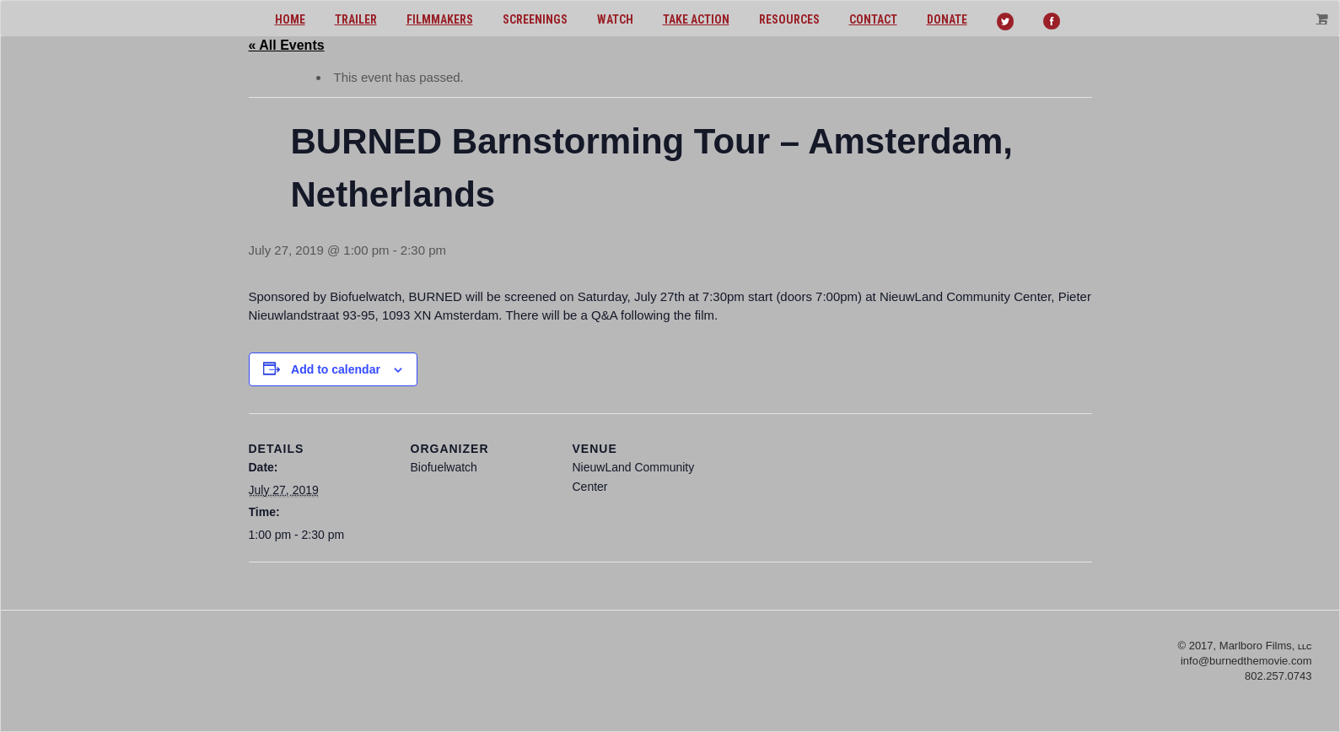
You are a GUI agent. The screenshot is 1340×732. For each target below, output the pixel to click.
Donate (947, 19)
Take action (696, 19)
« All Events (287, 45)
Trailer (356, 19)
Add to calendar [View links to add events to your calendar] (335, 369)
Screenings (535, 19)
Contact (873, 19)
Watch (615, 19)
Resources (789, 19)
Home (290, 19)
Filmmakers (439, 19)
